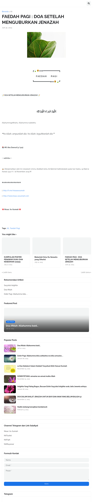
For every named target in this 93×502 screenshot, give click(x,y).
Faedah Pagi (15, 228)
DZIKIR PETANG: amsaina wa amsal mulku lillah (36, 376)
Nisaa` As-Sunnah (11, 431)
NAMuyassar (9, 444)
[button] (88, 3)
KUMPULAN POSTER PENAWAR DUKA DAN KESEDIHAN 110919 (13, 259)
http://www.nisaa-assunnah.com (16, 196)
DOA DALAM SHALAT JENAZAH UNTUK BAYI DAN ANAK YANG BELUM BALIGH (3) (49, 397)
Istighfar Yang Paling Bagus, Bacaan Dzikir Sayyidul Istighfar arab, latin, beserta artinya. (52, 386)
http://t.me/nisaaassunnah (14, 190)
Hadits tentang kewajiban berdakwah (32, 407)
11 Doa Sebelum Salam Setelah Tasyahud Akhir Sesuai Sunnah (42, 366)
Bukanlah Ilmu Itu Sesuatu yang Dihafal (46, 258)
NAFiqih (7, 440)
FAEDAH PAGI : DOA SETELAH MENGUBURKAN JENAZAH (76, 259)
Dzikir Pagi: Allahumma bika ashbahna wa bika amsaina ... (40, 356)
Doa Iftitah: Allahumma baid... (29, 346)
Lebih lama (85, 272)
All (11, 11)
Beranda (5, 11)
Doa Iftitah (8, 290)
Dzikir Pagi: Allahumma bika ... (15, 294)
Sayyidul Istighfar (11, 285)
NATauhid (8, 436)
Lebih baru (7, 272)
